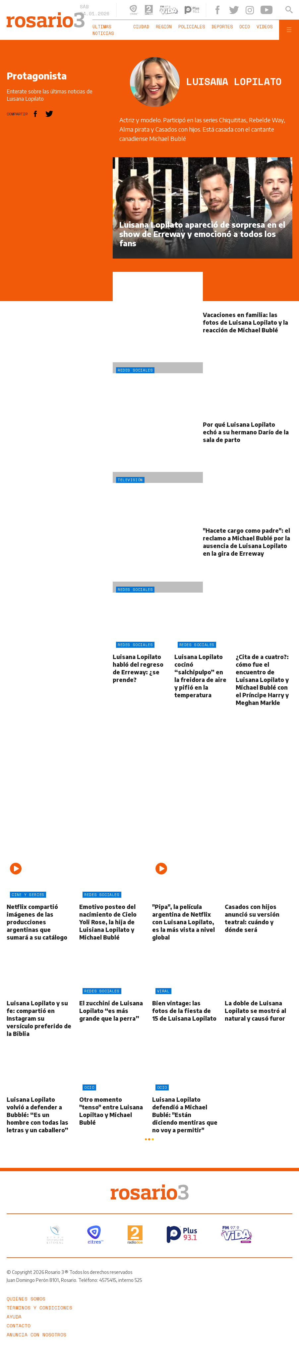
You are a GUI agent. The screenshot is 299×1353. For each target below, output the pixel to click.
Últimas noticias (103, 30)
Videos (264, 26)
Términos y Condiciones (39, 1307)
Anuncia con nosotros (36, 1334)
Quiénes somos (26, 1298)
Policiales (191, 26)
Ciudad (141, 26)
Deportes (222, 26)
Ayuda (14, 1316)
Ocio (244, 26)
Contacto (18, 1325)
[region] (56, 257)
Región (164, 26)
